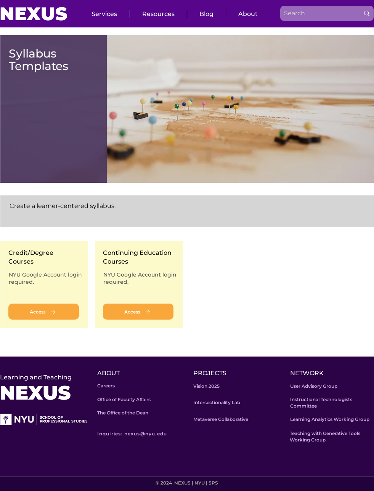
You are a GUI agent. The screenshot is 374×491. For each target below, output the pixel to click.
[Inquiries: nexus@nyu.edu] (143, 433)
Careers (106, 386)
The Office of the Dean (122, 413)
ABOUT (108, 373)
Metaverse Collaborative (220, 419)
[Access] (43, 312)
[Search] (314, 13)
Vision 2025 (206, 386)
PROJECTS (209, 373)
